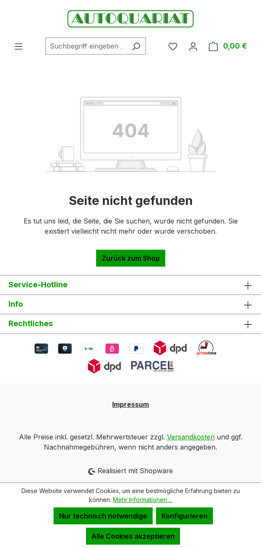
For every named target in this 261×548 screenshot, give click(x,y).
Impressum (130, 404)
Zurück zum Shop (131, 258)
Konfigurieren (184, 516)
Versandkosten (191, 437)
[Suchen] (136, 46)
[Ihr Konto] (193, 46)
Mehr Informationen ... (142, 499)
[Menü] (18, 46)
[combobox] (86, 46)
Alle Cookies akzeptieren (133, 536)
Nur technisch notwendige (103, 516)
